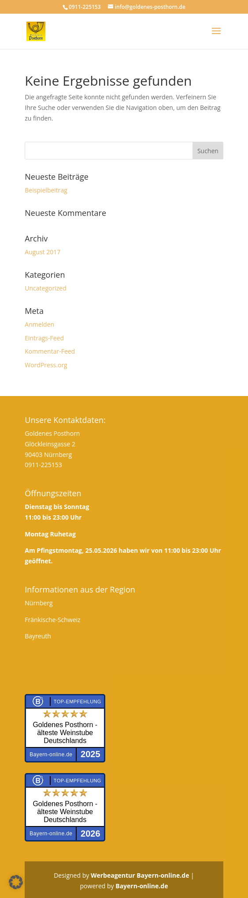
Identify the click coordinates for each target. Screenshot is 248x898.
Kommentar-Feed (50, 351)
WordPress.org (46, 365)
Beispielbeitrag (46, 190)
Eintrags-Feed (44, 338)
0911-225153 (43, 464)
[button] (16, 882)
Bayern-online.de (141, 886)
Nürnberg (38, 603)
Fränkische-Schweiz (52, 619)
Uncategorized (45, 288)
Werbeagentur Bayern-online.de (140, 875)
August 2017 (42, 252)
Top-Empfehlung (77, 701)
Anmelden (39, 324)
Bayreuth (38, 636)
